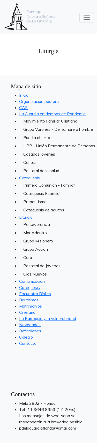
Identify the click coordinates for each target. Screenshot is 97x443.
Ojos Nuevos (35, 274)
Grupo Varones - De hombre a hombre (54, 129)
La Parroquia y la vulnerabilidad (47, 318)
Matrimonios (30, 306)
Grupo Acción (35, 249)
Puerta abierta (36, 137)
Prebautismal (35, 201)
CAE (23, 107)
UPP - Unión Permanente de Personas (54, 145)
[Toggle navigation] (86, 17)
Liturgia (26, 217)
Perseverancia (36, 224)
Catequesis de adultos (43, 209)
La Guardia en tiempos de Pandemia (52, 113)
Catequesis (29, 177)
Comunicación (32, 281)
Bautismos (29, 299)
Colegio (26, 337)
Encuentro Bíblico (35, 293)
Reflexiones (30, 330)
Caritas (29, 162)
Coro (27, 257)
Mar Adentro (35, 232)
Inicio (23, 95)
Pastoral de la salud (41, 170)
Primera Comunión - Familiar (49, 185)
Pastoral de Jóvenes (42, 265)
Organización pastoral (39, 101)
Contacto (27, 343)
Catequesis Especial (41, 193)
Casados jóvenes (39, 154)
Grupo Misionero (38, 240)
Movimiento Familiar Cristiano (50, 121)
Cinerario (27, 312)
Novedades (30, 324)
